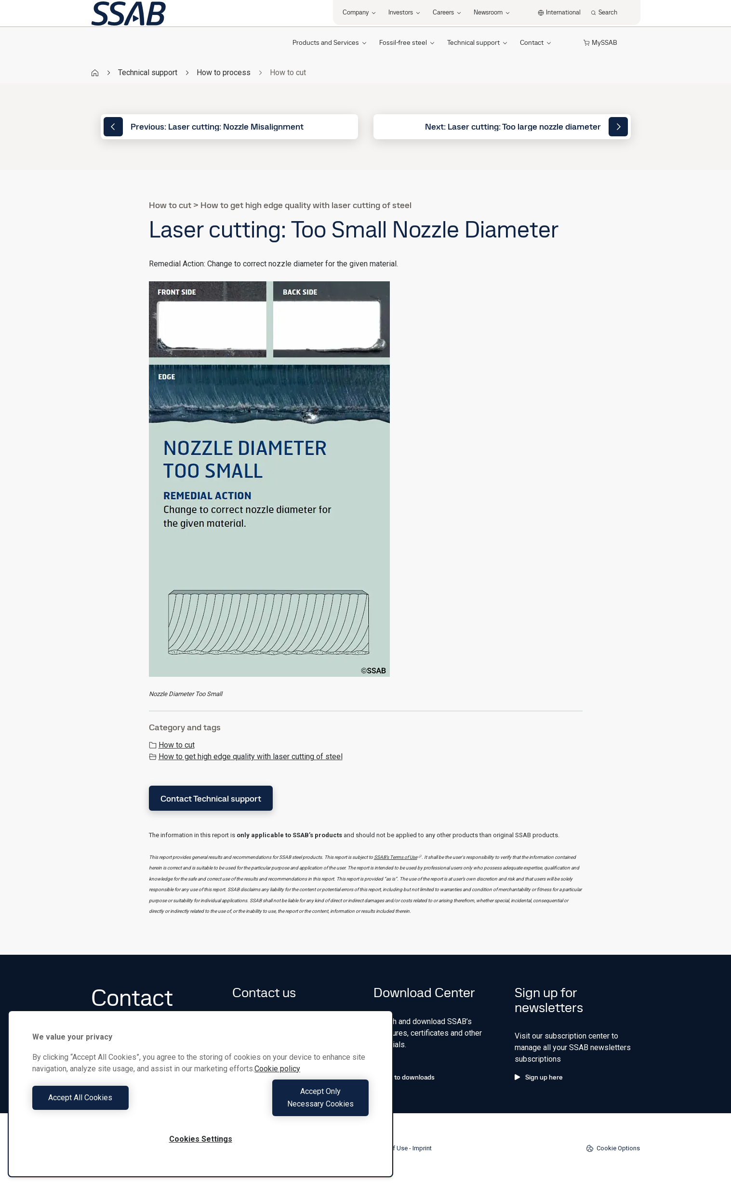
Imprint (422, 1148)
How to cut (172, 745)
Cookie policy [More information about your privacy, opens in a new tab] (277, 1081)
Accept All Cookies (114, 1103)
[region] (200, 1100)
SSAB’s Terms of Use (398, 857)
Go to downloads (404, 1077)
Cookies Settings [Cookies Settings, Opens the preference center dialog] (200, 1139)
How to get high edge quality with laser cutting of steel (246, 756)
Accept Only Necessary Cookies (287, 1103)
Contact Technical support (210, 798)
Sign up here (539, 1077)
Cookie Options (613, 1148)
